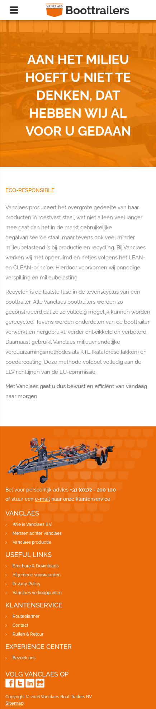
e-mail (42, 499)
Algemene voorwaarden (37, 574)
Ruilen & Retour (28, 634)
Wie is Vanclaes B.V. (32, 524)
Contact (20, 625)
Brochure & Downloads (36, 565)
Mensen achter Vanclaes (37, 533)
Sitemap (14, 703)
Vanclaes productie (32, 542)
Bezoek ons (24, 657)
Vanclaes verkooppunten (37, 592)
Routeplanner (26, 616)
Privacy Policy (27, 583)
